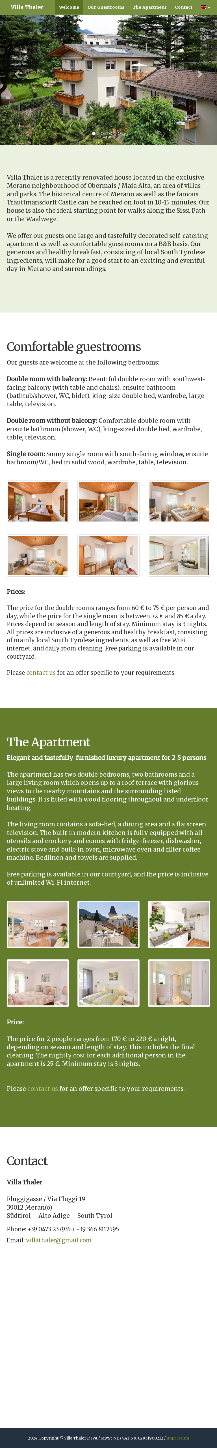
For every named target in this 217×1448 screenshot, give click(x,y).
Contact (183, 28)
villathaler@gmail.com (59, 1240)
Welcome (69, 28)
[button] (205, 28)
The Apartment (149, 28)
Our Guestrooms (106, 28)
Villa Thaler (45, 14)
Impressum (177, 1438)
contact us (41, 672)
